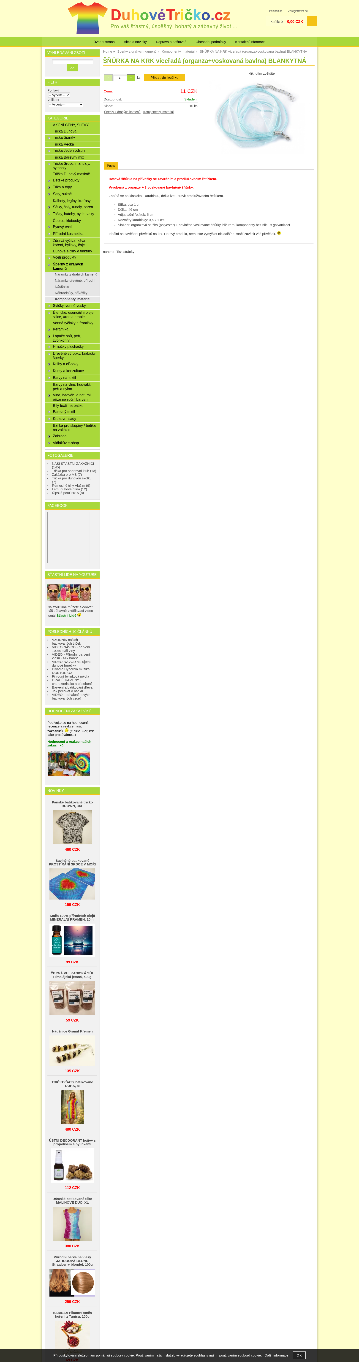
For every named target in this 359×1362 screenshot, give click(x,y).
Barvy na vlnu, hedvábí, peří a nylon (72, 386)
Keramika (60, 329)
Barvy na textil (64, 378)
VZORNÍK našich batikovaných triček (66, 641)
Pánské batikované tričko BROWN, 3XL (72, 804)
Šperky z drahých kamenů (122, 112)
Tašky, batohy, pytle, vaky (73, 214)
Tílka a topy (62, 187)
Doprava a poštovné (171, 42)
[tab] (111, 166)
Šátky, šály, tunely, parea (73, 207)
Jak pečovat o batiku (67, 691)
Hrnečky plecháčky (68, 346)
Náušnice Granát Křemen (72, 1031)
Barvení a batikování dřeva (72, 687)
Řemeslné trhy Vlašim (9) (71, 485)
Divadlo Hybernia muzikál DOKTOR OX (71, 671)
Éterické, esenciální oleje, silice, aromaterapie (74, 314)
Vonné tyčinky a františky (73, 323)
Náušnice (62, 287)
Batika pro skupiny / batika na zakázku (74, 427)
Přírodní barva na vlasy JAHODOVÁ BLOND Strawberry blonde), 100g (72, 1260)
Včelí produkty (64, 257)
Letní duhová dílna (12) (69, 489)
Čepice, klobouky (67, 221)
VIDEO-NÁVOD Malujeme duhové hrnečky (72, 663)
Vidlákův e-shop (66, 443)
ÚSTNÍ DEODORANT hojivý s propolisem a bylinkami (72, 1142)
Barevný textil (64, 412)
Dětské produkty (66, 180)
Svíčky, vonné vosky (69, 305)
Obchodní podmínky (211, 42)
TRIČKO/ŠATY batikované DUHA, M (72, 1084)
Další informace (276, 1355)
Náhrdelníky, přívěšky (71, 293)
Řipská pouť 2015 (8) (68, 493)
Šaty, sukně (62, 194)
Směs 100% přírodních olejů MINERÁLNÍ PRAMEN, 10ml (72, 917)
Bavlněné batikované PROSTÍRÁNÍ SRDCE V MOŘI (72, 862)
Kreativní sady (64, 418)
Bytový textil (62, 227)
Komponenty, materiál (158, 112)
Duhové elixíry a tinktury (72, 251)
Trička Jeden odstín (69, 150)
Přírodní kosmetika (68, 234)
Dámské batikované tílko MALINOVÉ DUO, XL (72, 1200)
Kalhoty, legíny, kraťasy (72, 201)
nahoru (108, 252)
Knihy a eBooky (65, 364)
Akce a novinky (135, 42)
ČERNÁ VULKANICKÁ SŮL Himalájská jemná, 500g (72, 975)
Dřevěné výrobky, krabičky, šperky (74, 355)
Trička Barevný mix (68, 157)
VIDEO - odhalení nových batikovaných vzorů (71, 696)
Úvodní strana (104, 42)
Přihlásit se (275, 11)
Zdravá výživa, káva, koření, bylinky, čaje (69, 242)
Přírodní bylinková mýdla (70, 676)
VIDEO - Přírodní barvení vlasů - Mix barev (71, 656)
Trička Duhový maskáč (71, 174)
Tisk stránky (125, 252)
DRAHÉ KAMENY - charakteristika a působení (72, 682)
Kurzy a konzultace (68, 371)
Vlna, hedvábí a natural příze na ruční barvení (72, 397)
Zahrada (60, 436)
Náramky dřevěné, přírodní (75, 280)
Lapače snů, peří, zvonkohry (67, 338)
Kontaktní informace (250, 42)
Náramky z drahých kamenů (76, 274)
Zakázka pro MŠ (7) (67, 474)
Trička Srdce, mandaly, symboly (71, 165)
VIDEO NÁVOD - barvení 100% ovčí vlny (71, 649)
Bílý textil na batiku (68, 405)
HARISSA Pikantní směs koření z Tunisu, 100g (72, 1314)
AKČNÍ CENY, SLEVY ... (73, 125)
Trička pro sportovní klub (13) (74, 471)
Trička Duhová (64, 131)
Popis (111, 166)
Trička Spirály (64, 137)
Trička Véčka (63, 144)
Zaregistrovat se (298, 11)
